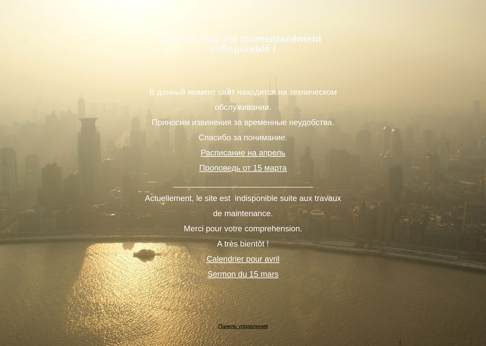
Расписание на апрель (242, 152)
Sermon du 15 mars (243, 274)
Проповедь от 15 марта (243, 167)
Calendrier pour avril (243, 258)
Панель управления (243, 326)
